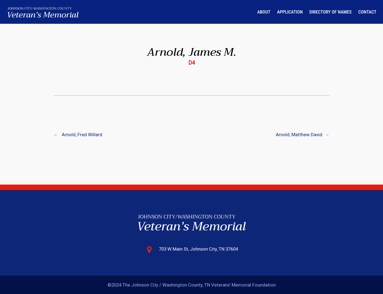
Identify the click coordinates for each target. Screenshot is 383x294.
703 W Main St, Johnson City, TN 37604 (198, 249)
